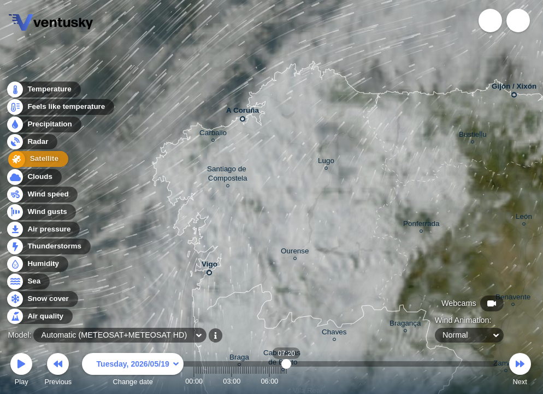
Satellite (35, 160)
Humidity (37, 264)
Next (520, 371)
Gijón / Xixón (514, 88)
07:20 (287, 381)
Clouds (33, 177)
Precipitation (43, 125)
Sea (27, 281)
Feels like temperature (60, 107)
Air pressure (43, 229)
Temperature (43, 90)
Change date (133, 371)
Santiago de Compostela (227, 175)
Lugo (326, 162)
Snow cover (42, 299)
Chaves (334, 333)
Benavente (512, 298)
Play (21, 371)
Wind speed (42, 194)
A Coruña (242, 112)
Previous (58, 371)
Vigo (209, 266)
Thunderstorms (48, 246)
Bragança (405, 325)
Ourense (295, 252)
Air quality (39, 317)
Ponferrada (421, 225)
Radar (32, 142)
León (524, 218)
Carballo (213, 134)
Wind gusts (41, 212)
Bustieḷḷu (473, 136)
